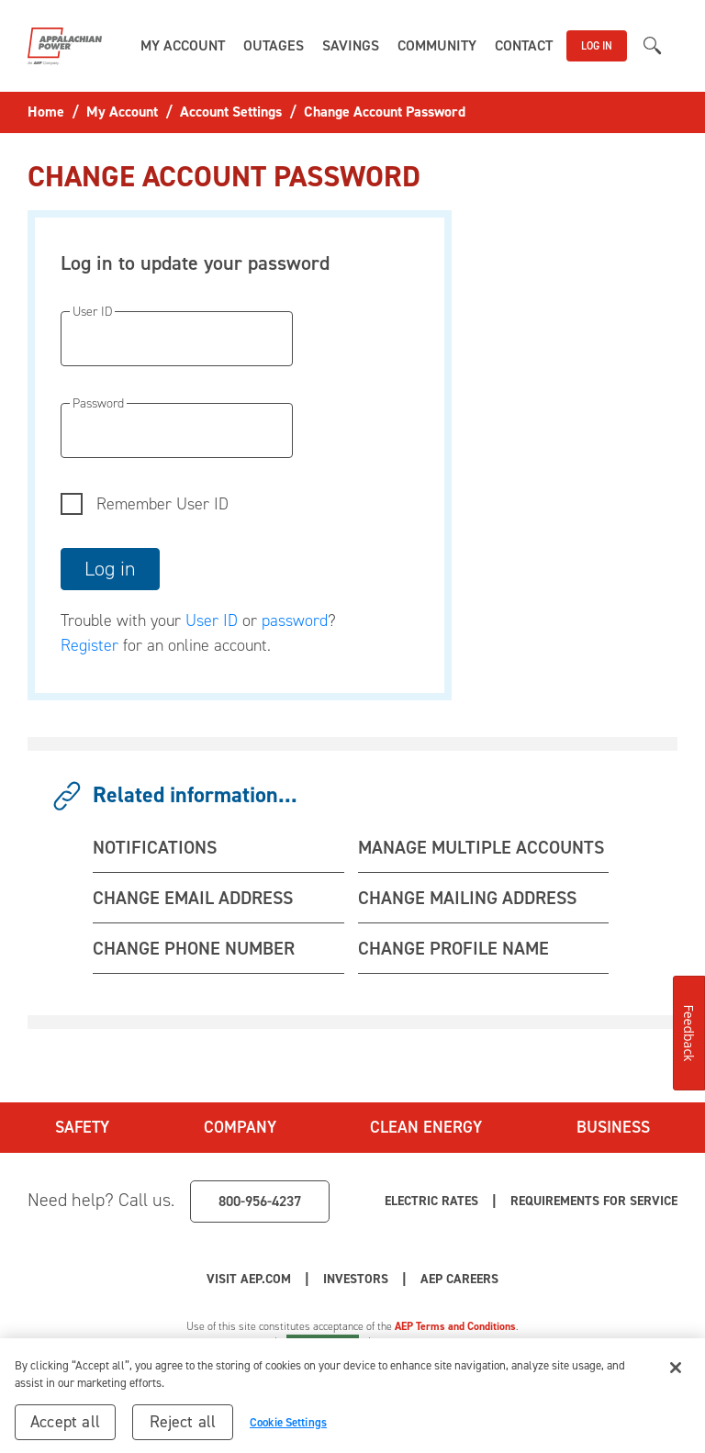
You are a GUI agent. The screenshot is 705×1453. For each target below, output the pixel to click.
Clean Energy (426, 1127)
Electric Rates (431, 1201)
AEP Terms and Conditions (455, 1326)
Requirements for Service (593, 1201)
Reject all (183, 1428)
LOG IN (596, 46)
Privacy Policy (232, 1343)
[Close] (675, 1374)
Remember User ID (162, 504)
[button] (182, 46)
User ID (211, 620)
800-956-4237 (259, 1201)
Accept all (65, 1428)
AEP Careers (459, 1279)
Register (89, 645)
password (295, 620)
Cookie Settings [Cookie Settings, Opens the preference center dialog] (288, 1428)
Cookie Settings (322, 1343)
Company (240, 1127)
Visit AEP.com (249, 1279)
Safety (82, 1127)
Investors (355, 1279)
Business (613, 1127)
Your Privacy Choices (456, 1343)
